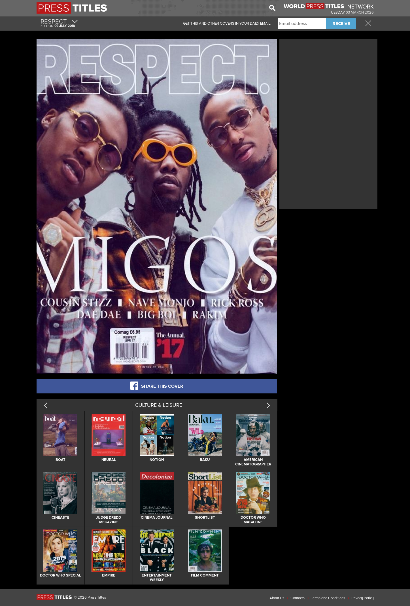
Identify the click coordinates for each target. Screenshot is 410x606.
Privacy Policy (362, 598)
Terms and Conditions (328, 598)
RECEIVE (341, 23)
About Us (276, 598)
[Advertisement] (328, 80)
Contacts (297, 598)
